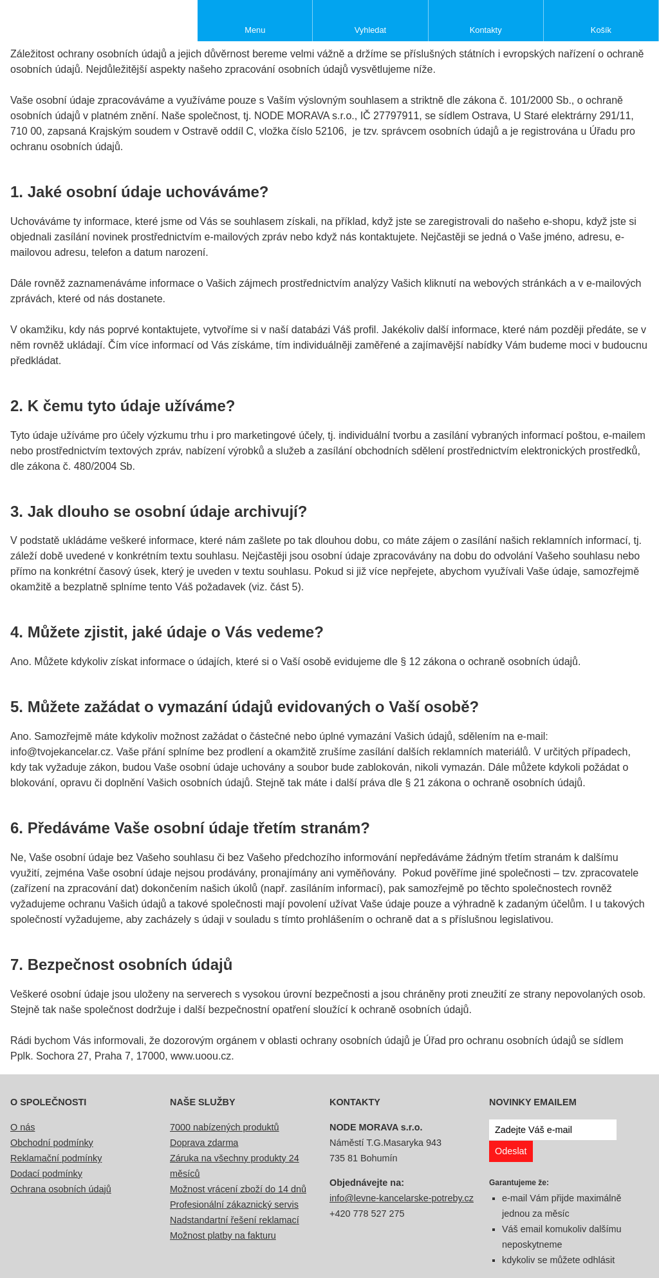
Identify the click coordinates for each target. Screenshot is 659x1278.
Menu (255, 30)
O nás (22, 1127)
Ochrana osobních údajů (60, 1189)
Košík (601, 30)
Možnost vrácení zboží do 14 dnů (238, 1189)
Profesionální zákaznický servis (234, 1204)
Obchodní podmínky (51, 1143)
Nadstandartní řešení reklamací (234, 1220)
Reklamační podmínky (56, 1158)
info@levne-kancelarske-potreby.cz (402, 1198)
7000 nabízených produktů (224, 1127)
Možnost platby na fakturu (223, 1235)
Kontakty (486, 30)
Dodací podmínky (46, 1173)
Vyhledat (370, 30)
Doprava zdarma (204, 1143)
